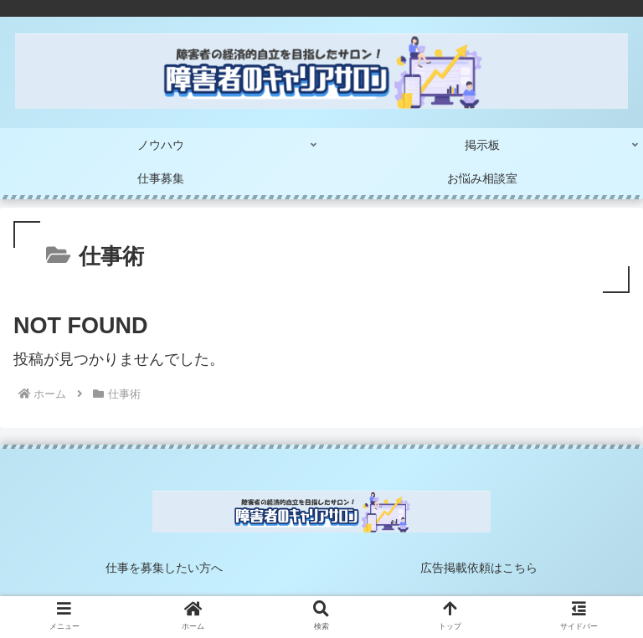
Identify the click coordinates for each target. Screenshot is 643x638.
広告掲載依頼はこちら (479, 567)
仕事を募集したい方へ (164, 567)
